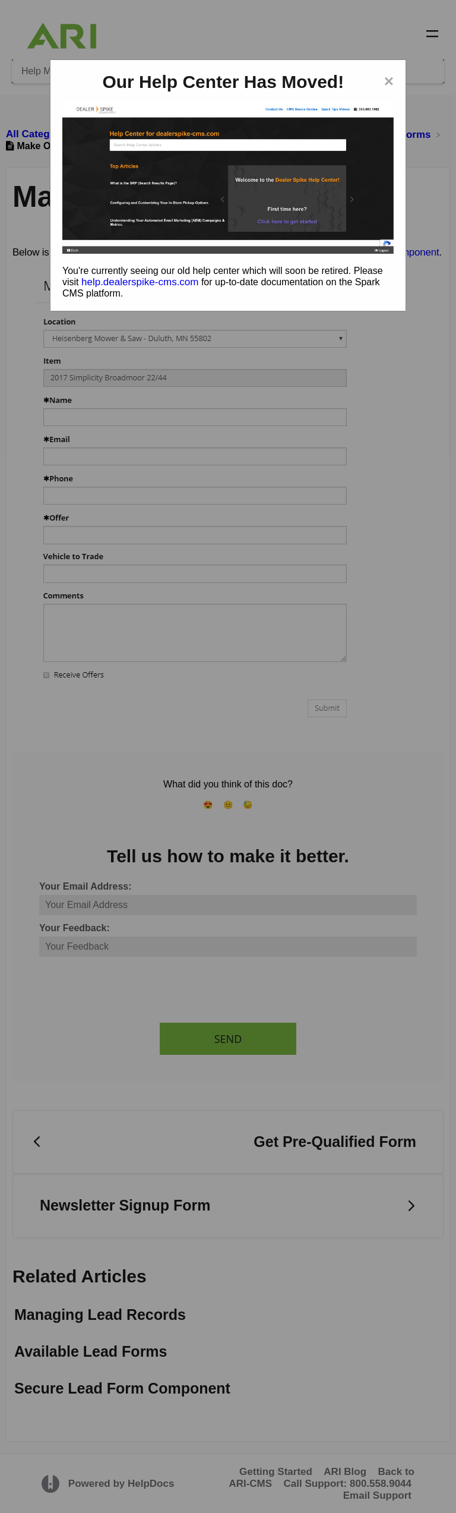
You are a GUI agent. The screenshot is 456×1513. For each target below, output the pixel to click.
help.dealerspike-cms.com (139, 282)
